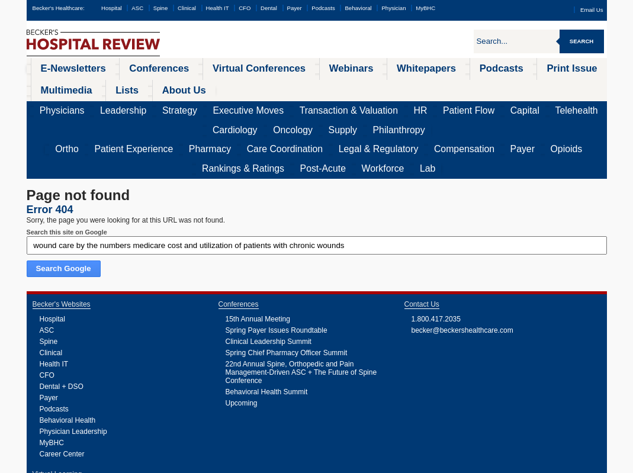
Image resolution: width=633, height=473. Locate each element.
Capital (382, 85)
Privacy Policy (180, 464)
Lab (587, 103)
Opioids (404, 103)
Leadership (97, 85)
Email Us (591, 10)
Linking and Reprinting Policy (262, 464)
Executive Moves (186, 85)
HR (308, 85)
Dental (269, 8)
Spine (160, 8)
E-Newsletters (60, 67)
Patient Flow (343, 85)
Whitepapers (320, 67)
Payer (294, 8)
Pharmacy (151, 103)
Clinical (187, 8)
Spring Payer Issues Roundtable (276, 264)
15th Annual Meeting (258, 253)
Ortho (50, 103)
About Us (570, 67)
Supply (537, 85)
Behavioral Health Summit (267, 325)
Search (582, 41)
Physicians (54, 85)
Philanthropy (577, 85)
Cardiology (461, 85)
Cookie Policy (213, 464)
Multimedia (483, 67)
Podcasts (323, 8)
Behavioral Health (68, 354)
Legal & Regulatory (271, 103)
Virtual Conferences (196, 67)
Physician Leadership (73, 365)
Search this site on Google (67, 165)
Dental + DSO (61, 320)
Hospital (111, 8)
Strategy (137, 85)
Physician (393, 8)
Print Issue (428, 67)
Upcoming (242, 337)
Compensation (332, 103)
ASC (137, 8)
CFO (244, 8)
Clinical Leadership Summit (268, 275)
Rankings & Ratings (456, 103)
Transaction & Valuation (258, 85)
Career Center (62, 388)
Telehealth (419, 85)
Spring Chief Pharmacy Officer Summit (287, 286)
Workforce (555, 103)
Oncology (502, 85)
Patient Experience (97, 103)
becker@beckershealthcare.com (462, 264)
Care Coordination (204, 103)
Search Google (63, 202)
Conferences (123, 67)
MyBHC (425, 8)
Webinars (265, 67)
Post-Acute (513, 103)
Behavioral (358, 8)
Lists (528, 67)
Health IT (217, 8)
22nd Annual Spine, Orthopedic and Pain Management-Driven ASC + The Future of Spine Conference (301, 306)
